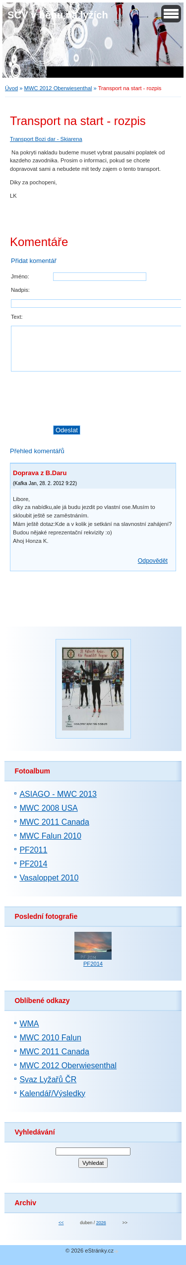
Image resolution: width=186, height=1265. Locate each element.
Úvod (11, 88)
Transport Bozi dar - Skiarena (46, 139)
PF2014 (33, 864)
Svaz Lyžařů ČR (47, 1079)
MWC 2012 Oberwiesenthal (58, 88)
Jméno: (20, 276)
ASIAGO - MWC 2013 (58, 794)
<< (61, 1222)
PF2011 (33, 850)
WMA (29, 1023)
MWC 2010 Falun (50, 1037)
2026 (101, 1222)
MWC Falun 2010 (50, 836)
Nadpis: (20, 290)
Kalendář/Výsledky (52, 1093)
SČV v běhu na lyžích (57, 14)
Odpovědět (153, 560)
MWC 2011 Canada (54, 822)
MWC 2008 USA (48, 808)
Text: (17, 317)
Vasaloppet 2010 (48, 878)
